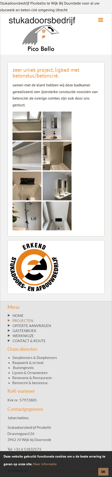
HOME (18, 316)
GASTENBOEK (24, 331)
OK (103, 472)
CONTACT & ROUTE (29, 341)
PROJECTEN (23, 321)
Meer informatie (45, 464)
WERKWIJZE (23, 336)
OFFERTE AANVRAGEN (32, 326)
